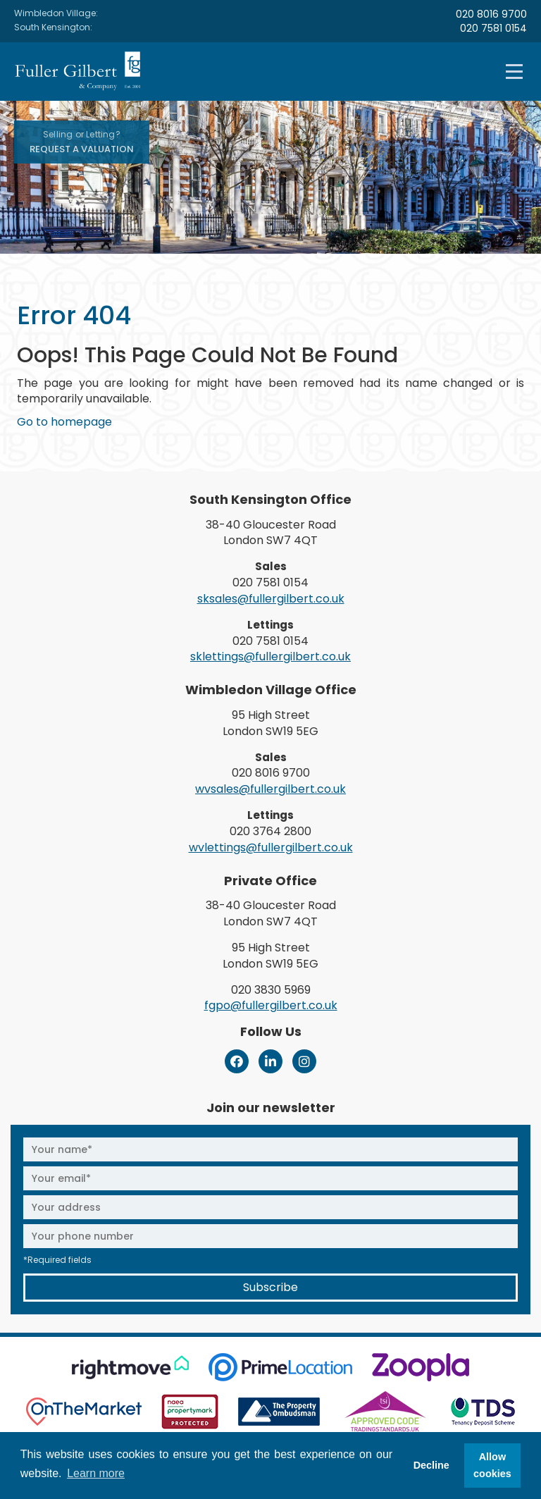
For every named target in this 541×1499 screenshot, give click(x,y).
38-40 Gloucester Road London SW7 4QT (271, 533)
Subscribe (270, 1287)
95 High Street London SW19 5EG (270, 723)
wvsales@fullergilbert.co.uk (270, 789)
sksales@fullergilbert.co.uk (270, 599)
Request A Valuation (82, 142)
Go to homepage (64, 422)
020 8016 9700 (491, 14)
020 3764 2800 (270, 831)
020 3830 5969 (271, 990)
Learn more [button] (96, 1473)
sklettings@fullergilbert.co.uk (270, 656)
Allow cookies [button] (492, 1465)
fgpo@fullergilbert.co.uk (270, 1005)
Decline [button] (431, 1465)
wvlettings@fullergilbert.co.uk (271, 847)
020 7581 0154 (493, 28)
